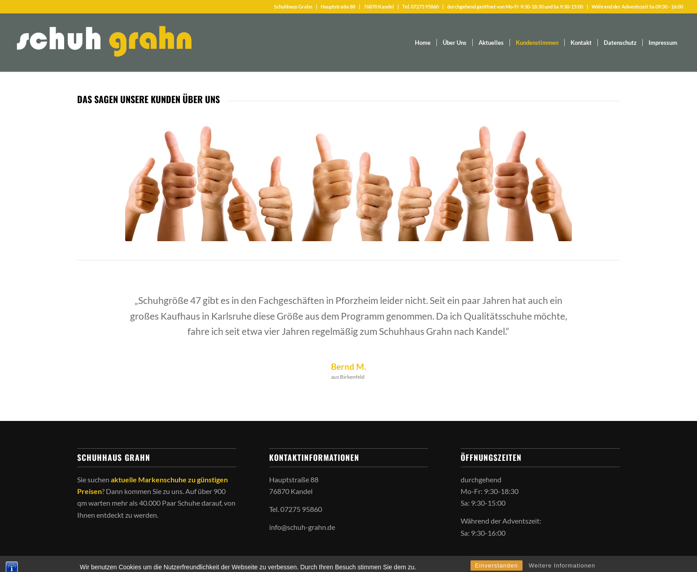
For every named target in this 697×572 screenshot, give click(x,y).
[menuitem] (422, 42)
